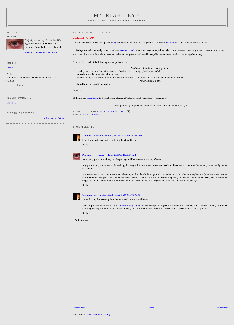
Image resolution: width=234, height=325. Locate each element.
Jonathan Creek (83, 37)
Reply (85, 144)
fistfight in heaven (131, 21)
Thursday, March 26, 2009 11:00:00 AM (121, 194)
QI (115, 42)
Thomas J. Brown (91, 135)
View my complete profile (40, 53)
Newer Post (78, 307)
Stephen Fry (172, 42)
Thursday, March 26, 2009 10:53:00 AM (116, 154)
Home (151, 307)
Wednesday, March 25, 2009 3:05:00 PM (122, 135)
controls (9, 68)
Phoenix (86, 154)
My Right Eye (117, 15)
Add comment (81, 220)
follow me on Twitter (53, 118)
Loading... (11, 102)
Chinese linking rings (128, 205)
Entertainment (92, 115)
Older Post (222, 307)
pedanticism (93, 97)
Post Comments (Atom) (98, 314)
